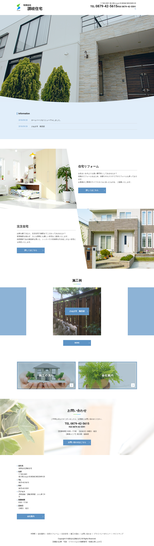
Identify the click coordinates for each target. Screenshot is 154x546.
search (136, 11)
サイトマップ (118, 535)
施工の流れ (106, 11)
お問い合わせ (127, 11)
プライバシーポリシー (102, 535)
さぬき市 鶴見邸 (38, 126)
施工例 (115, 11)
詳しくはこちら (92, 190)
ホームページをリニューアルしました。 (46, 120)
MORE (77, 343)
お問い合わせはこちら (77, 443)
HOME (60, 11)
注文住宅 (94, 11)
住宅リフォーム (82, 11)
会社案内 (69, 11)
